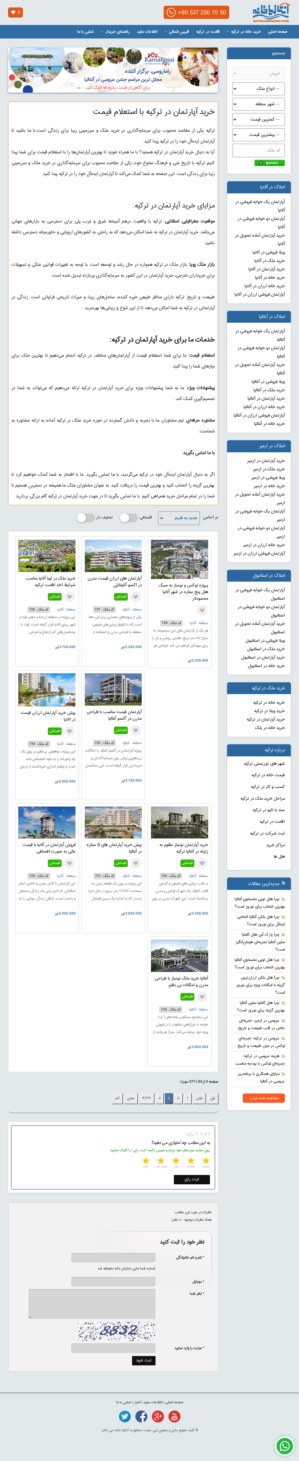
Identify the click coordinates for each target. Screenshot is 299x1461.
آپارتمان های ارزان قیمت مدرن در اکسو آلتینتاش (115, 582)
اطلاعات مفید (147, 31)
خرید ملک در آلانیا (269, 261)
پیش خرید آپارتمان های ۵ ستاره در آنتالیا (114, 848)
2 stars (190, 1161)
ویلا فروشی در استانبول (265, 641)
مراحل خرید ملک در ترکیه (262, 799)
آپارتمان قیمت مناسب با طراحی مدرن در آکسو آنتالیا (114, 715)
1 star (205, 1161)
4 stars (160, 1161)
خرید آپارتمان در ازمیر (266, 461)
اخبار (137, 1402)
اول (212, 1098)
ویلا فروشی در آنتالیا (268, 382)
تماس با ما (85, 31)
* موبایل (195, 1281)
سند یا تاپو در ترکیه (269, 810)
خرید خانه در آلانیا (270, 278)
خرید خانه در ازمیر (269, 486)
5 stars (145, 1161)
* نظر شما (193, 1293)
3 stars (175, 1161)
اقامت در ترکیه (208, 31)
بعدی (130, 1098)
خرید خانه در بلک (270, 728)
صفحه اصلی (277, 31)
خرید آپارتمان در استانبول (263, 658)
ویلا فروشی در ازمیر (268, 478)
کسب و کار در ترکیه (268, 787)
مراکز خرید (275, 845)
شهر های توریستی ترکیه (264, 764)
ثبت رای (191, 1179)
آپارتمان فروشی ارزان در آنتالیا (259, 416)
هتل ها (279, 857)
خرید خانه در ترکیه (244, 31)
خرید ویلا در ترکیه (269, 711)
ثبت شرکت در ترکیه (267, 834)
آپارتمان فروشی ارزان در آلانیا (260, 295)
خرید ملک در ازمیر (269, 469)
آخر (117, 1098)
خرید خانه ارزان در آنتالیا (264, 407)
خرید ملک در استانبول (266, 649)
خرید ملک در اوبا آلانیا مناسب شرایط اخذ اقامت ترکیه (51, 582)
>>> (146, 1098)
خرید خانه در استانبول (266, 666)
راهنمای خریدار (115, 31)
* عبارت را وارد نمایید (189, 1348)
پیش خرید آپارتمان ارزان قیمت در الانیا (48, 716)
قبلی (199, 1098)
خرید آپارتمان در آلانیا (266, 269)
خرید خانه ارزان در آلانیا (265, 286)
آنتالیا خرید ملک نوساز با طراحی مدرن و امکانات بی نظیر (181, 982)
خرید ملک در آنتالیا (269, 390)
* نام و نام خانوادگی (187, 1257)
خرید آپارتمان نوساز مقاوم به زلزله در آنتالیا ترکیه (183, 848)
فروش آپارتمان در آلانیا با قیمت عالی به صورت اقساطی (49, 848)
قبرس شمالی (177, 31)
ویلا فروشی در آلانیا (269, 253)
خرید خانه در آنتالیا (269, 424)
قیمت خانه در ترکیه (268, 775)
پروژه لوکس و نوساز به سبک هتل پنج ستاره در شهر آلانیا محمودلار (183, 592)
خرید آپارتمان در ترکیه (266, 720)
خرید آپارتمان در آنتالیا (266, 399)
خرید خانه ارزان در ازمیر (264, 545)
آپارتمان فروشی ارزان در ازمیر (259, 554)
